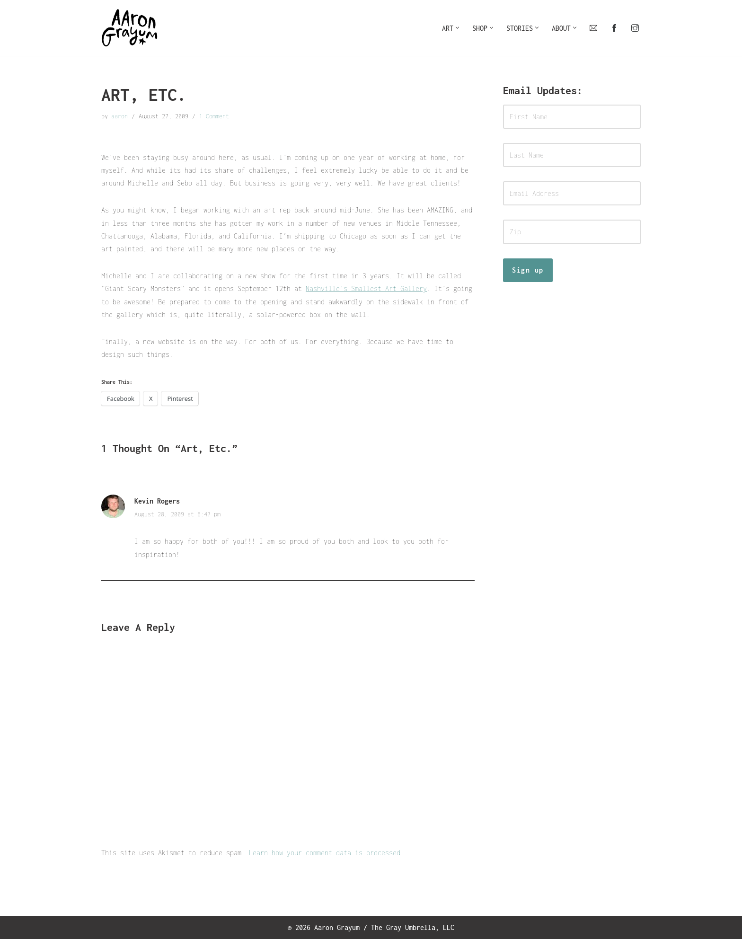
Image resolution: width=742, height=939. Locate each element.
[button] (457, 27)
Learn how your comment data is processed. (326, 852)
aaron (119, 116)
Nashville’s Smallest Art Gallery (366, 288)
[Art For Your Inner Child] (129, 28)
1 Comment (214, 116)
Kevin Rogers (157, 501)
